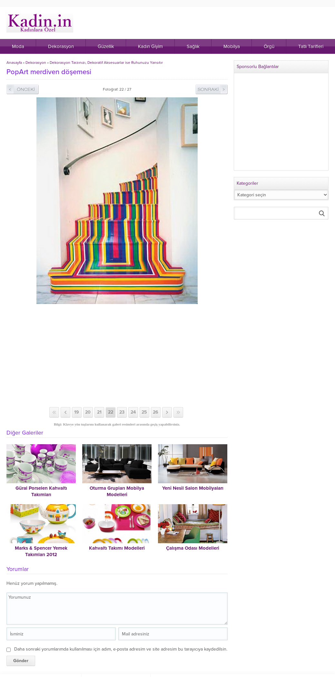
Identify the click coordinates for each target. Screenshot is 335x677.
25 (144, 412)
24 (133, 412)
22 (110, 412)
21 (99, 412)
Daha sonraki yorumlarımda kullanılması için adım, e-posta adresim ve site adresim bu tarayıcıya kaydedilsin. (120, 649)
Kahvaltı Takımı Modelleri (117, 548)
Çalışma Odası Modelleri (192, 548)
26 (155, 412)
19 (76, 412)
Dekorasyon (35, 62)
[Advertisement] (117, 355)
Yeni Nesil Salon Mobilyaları (192, 488)
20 (88, 412)
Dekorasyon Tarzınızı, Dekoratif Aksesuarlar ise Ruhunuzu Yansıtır (106, 62)
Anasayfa (14, 62)
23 (121, 412)
